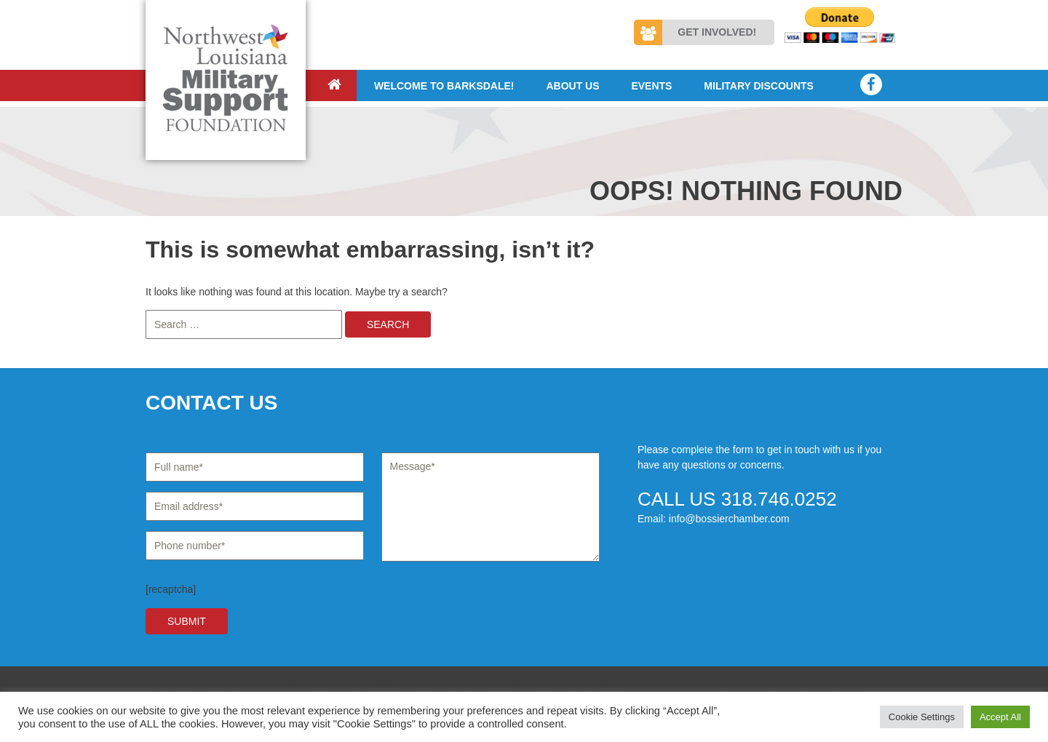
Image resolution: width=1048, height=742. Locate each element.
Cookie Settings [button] (922, 716)
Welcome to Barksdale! (444, 86)
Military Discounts (759, 86)
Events (651, 86)
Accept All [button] (1000, 716)
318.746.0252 (779, 499)
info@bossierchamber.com (729, 518)
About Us (572, 86)
